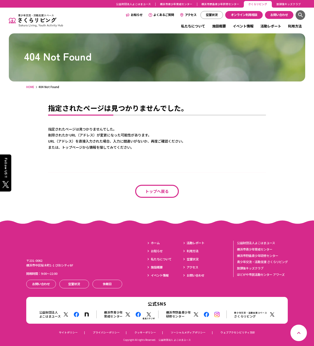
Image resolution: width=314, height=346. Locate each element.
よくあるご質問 (163, 15)
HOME (30, 87)
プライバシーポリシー (106, 332)
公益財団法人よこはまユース (133, 4)
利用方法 (295, 26)
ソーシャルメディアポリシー (188, 332)
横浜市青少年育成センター (176, 4)
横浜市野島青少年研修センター (220, 4)
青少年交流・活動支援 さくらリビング (262, 262)
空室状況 (192, 259)
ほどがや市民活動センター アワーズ (261, 274)
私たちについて (193, 26)
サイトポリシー (68, 332)
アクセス (190, 15)
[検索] (300, 15)
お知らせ (137, 15)
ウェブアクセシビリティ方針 (238, 332)
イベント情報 (243, 26)
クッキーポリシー (145, 332)
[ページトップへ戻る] (298, 333)
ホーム (155, 243)
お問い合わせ (195, 275)
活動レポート (271, 26)
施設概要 (219, 26)
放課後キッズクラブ (288, 4)
